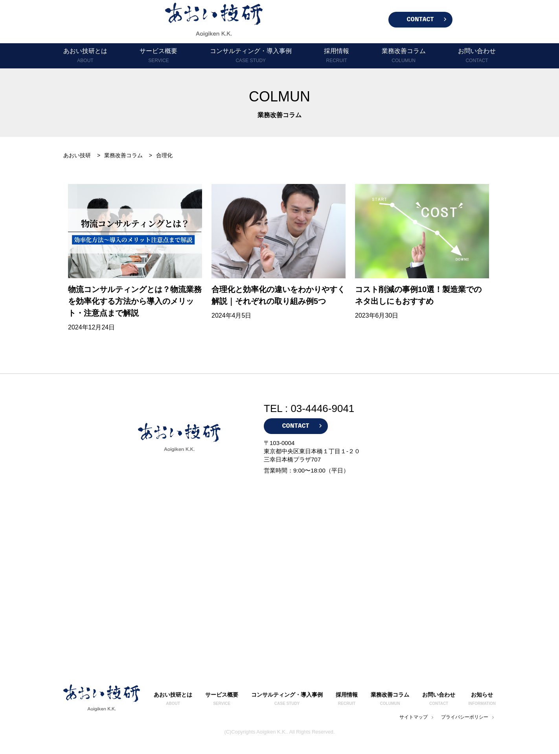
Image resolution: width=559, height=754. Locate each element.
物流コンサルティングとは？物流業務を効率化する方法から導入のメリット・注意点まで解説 (135, 301)
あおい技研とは (85, 56)
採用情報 (336, 56)
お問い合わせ (477, 56)
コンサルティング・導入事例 (251, 56)
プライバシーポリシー (468, 717)
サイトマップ (417, 717)
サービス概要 (158, 56)
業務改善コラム (404, 56)
